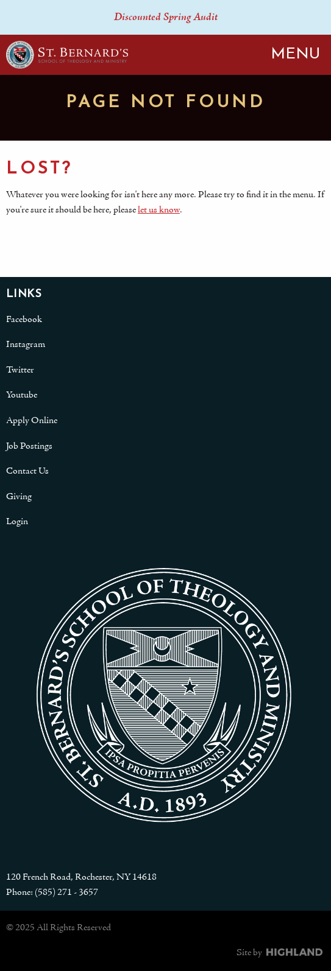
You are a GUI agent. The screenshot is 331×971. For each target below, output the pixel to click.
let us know (159, 210)
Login (17, 522)
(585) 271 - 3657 (66, 892)
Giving (19, 497)
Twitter (20, 370)
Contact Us (27, 471)
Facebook (24, 320)
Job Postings (29, 446)
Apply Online (31, 421)
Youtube (21, 395)
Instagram (25, 344)
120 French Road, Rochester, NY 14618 (81, 877)
